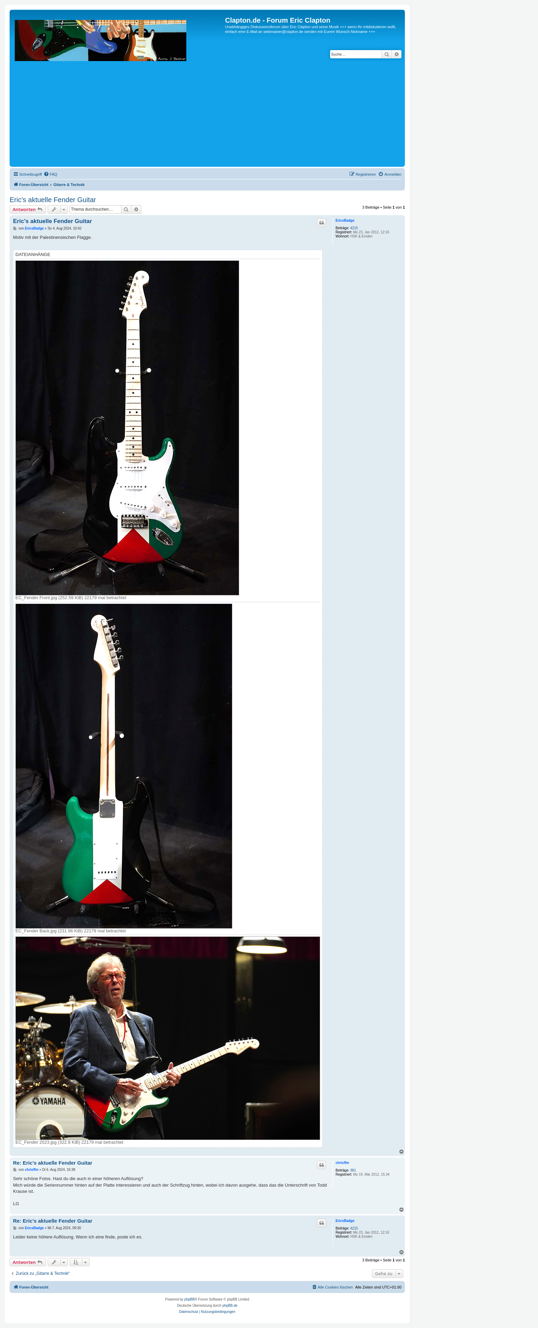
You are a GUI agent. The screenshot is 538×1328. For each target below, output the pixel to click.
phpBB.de (229, 1305)
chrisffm (342, 1163)
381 (353, 1170)
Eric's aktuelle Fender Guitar (53, 199)
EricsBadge (345, 220)
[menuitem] (50, 174)
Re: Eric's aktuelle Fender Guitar (52, 1163)
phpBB (189, 1299)
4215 (354, 228)
